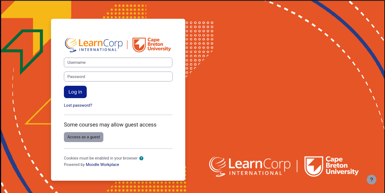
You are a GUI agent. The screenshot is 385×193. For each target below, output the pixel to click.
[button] (141, 158)
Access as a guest (83, 137)
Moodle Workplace (102, 164)
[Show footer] (371, 179)
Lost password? (78, 105)
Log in (75, 92)
